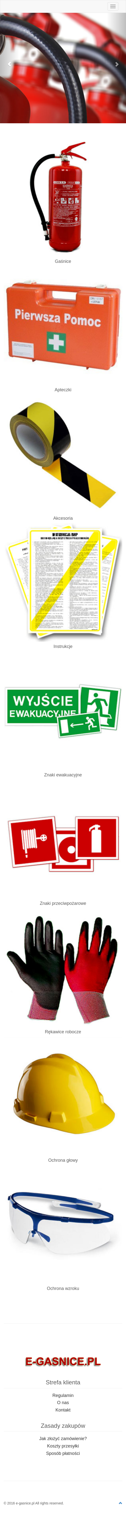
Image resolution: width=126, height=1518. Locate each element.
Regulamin (62, 1395)
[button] (9, 61)
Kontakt (63, 1410)
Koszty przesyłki (63, 1446)
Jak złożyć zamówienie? (63, 1438)
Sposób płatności (63, 1453)
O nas (63, 1402)
